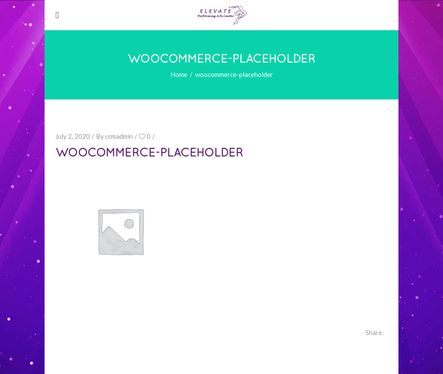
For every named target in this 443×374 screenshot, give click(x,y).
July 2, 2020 (72, 136)
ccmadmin (119, 136)
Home (178, 74)
